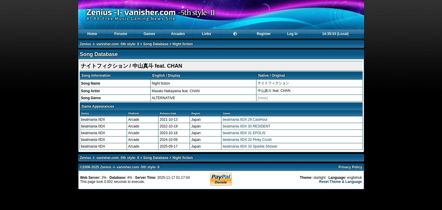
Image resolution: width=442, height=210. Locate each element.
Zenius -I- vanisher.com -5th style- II (109, 44)
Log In (292, 34)
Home (92, 34)
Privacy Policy (350, 167)
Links (206, 34)
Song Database (156, 44)
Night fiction (182, 44)
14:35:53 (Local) (335, 34)
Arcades (178, 34)
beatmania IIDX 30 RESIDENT (246, 126)
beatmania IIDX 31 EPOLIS (244, 133)
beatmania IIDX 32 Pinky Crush (247, 140)
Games (149, 34)
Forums (120, 34)
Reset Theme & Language (340, 182)
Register (264, 34)
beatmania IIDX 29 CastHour (245, 120)
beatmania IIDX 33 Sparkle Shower (250, 146)
